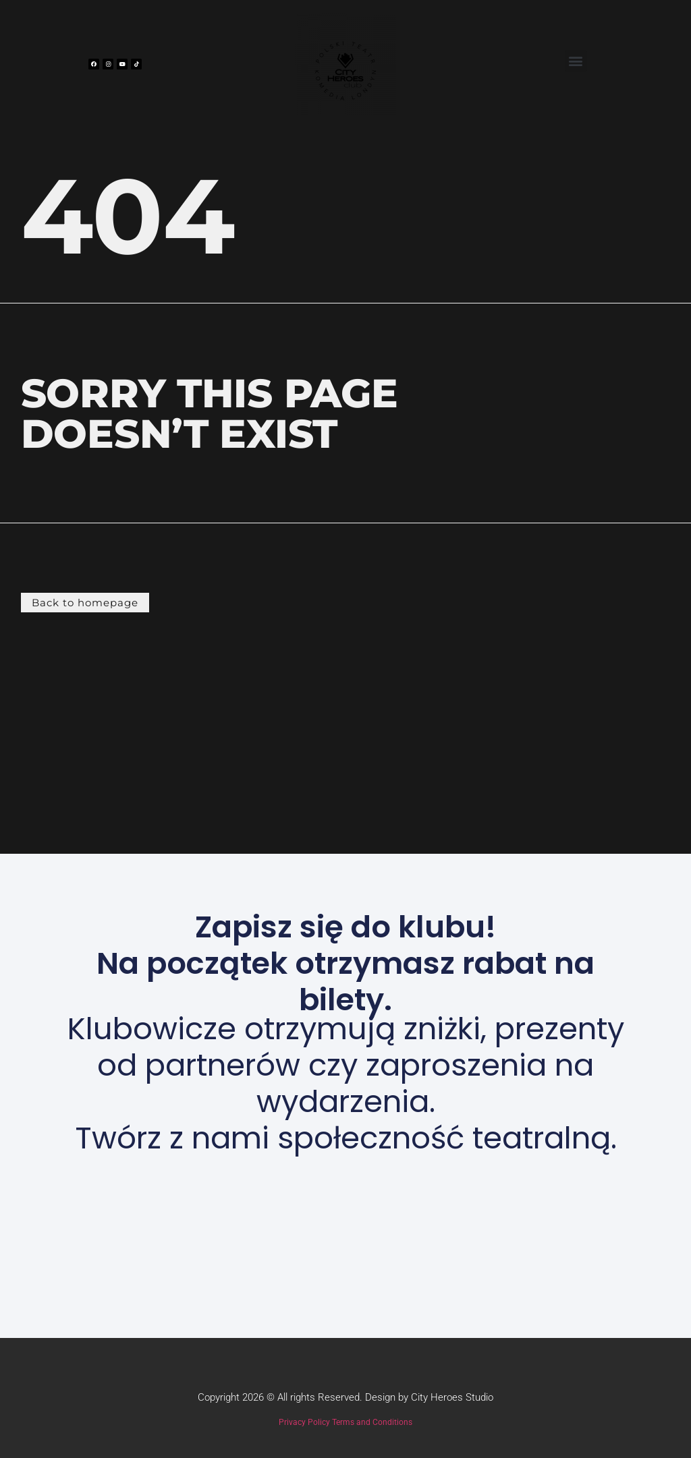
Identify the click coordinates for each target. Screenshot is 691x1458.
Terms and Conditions (372, 1422)
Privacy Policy (304, 1422)
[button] (576, 61)
